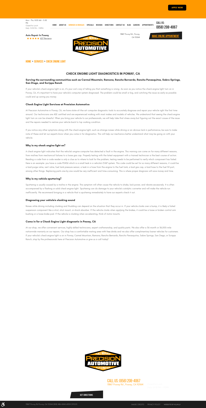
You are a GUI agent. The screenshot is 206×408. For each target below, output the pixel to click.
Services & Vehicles (76, 25)
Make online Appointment (165, 36)
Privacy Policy (153, 404)
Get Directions (86, 395)
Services (38, 61)
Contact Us (120, 25)
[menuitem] (55, 25)
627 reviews (45, 38)
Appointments (148, 25)
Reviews (99, 25)
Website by (172, 405)
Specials (90, 25)
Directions (109, 25)
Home (55, 25)
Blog (129, 25)
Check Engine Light (56, 61)
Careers (136, 25)
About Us (62, 25)
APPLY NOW (177, 7)
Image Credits (137, 404)
